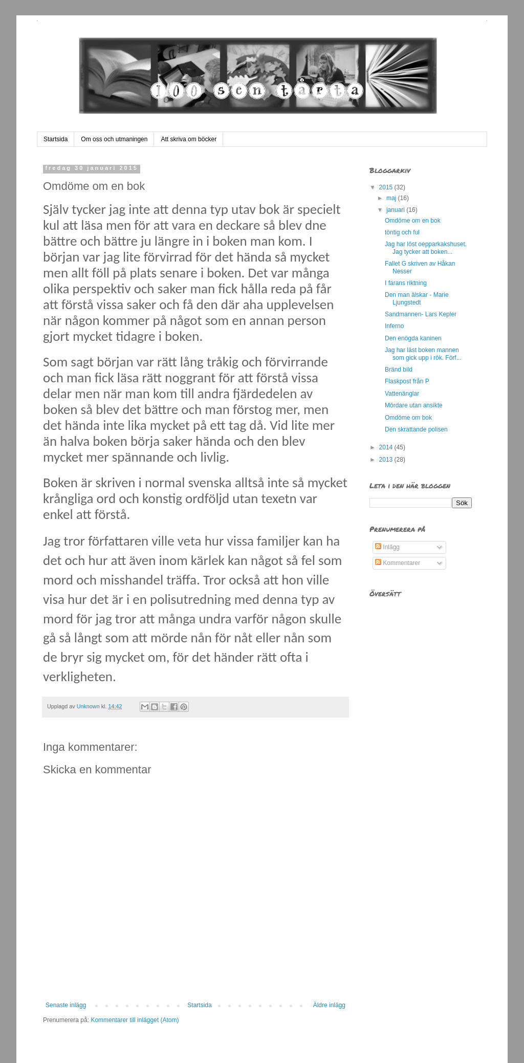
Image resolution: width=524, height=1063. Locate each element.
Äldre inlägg (329, 1005)
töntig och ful (402, 232)
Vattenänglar (402, 393)
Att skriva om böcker (188, 139)
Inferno (394, 326)
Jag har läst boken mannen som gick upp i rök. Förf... (423, 353)
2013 (387, 459)
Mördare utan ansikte (414, 405)
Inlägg (387, 547)
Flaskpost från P (407, 381)
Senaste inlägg (66, 1005)
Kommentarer (397, 563)
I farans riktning (406, 283)
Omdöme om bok (408, 417)
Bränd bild (398, 369)
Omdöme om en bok (413, 220)
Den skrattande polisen (416, 429)
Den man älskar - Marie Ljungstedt (417, 298)
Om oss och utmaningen (114, 139)
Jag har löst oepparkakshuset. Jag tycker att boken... (426, 248)
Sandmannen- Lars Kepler (420, 314)
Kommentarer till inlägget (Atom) (135, 1020)
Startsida (55, 139)
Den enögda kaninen (413, 338)
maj (392, 198)
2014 (387, 447)
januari (396, 209)
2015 (387, 187)
